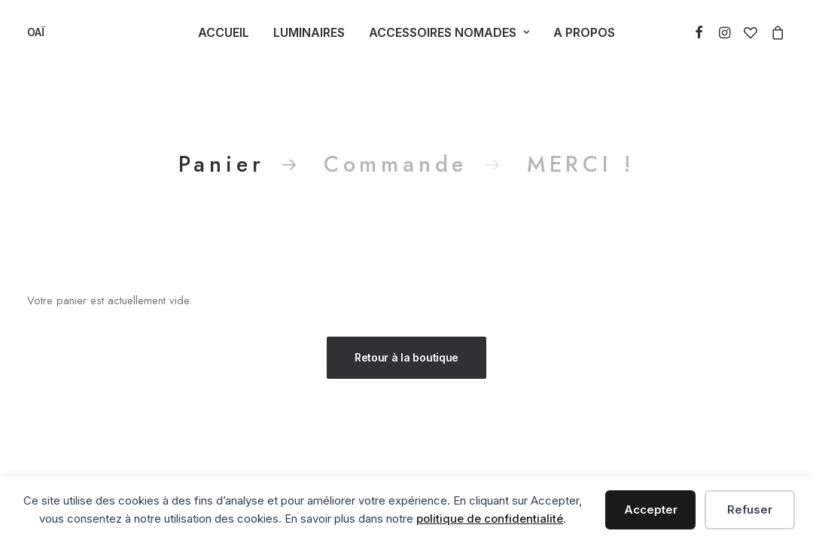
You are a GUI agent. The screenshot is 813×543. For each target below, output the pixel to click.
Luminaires (309, 32)
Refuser (749, 509)
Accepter (651, 509)
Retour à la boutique (406, 357)
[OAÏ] (35, 32)
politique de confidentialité (489, 518)
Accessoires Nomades (449, 32)
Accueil (223, 32)
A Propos (584, 32)
